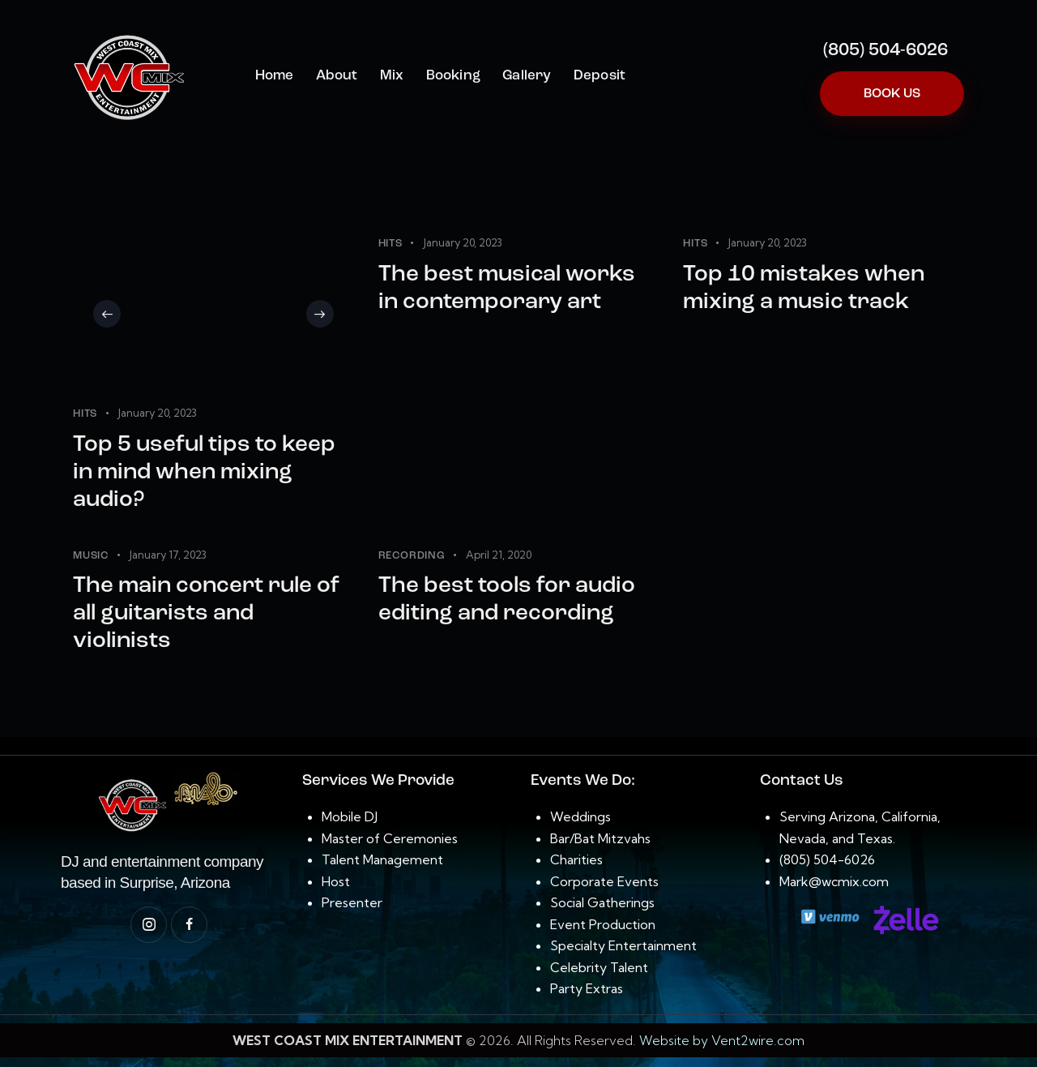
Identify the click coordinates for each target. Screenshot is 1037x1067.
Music (91, 556)
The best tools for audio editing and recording (506, 600)
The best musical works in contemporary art (506, 289)
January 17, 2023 (168, 554)
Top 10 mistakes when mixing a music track (803, 289)
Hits (85, 414)
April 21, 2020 (498, 554)
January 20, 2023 (157, 412)
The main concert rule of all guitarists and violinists (206, 614)
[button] (107, 314)
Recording (412, 556)
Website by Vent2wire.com (721, 1040)
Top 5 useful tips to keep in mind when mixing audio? (204, 473)
